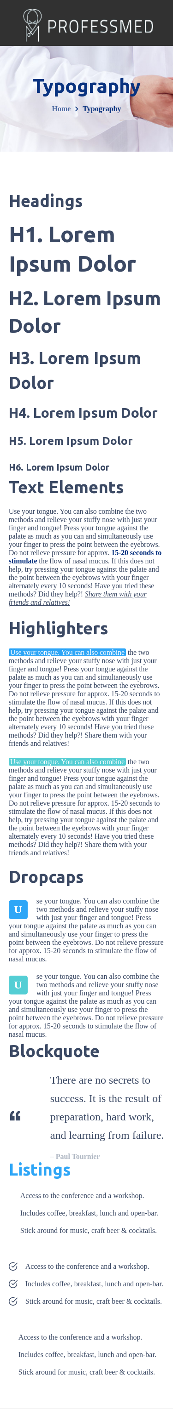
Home (61, 109)
